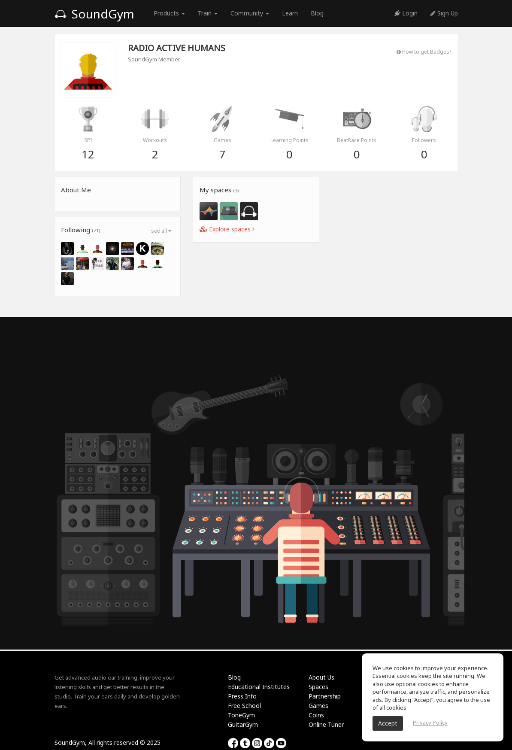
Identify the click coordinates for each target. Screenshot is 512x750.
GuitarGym (243, 724)
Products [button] (169, 13)
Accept (387, 723)
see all (161, 230)
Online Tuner (326, 724)
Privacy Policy (430, 722)
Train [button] (208, 13)
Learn (290, 13)
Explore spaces (227, 229)
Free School (244, 705)
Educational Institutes (259, 687)
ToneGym (241, 715)
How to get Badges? (424, 51)
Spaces (318, 687)
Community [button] (249, 13)
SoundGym (94, 14)
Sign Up (444, 13)
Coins (316, 715)
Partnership (325, 696)
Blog (317, 13)
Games (318, 705)
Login (406, 13)
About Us (321, 677)
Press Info (242, 696)
